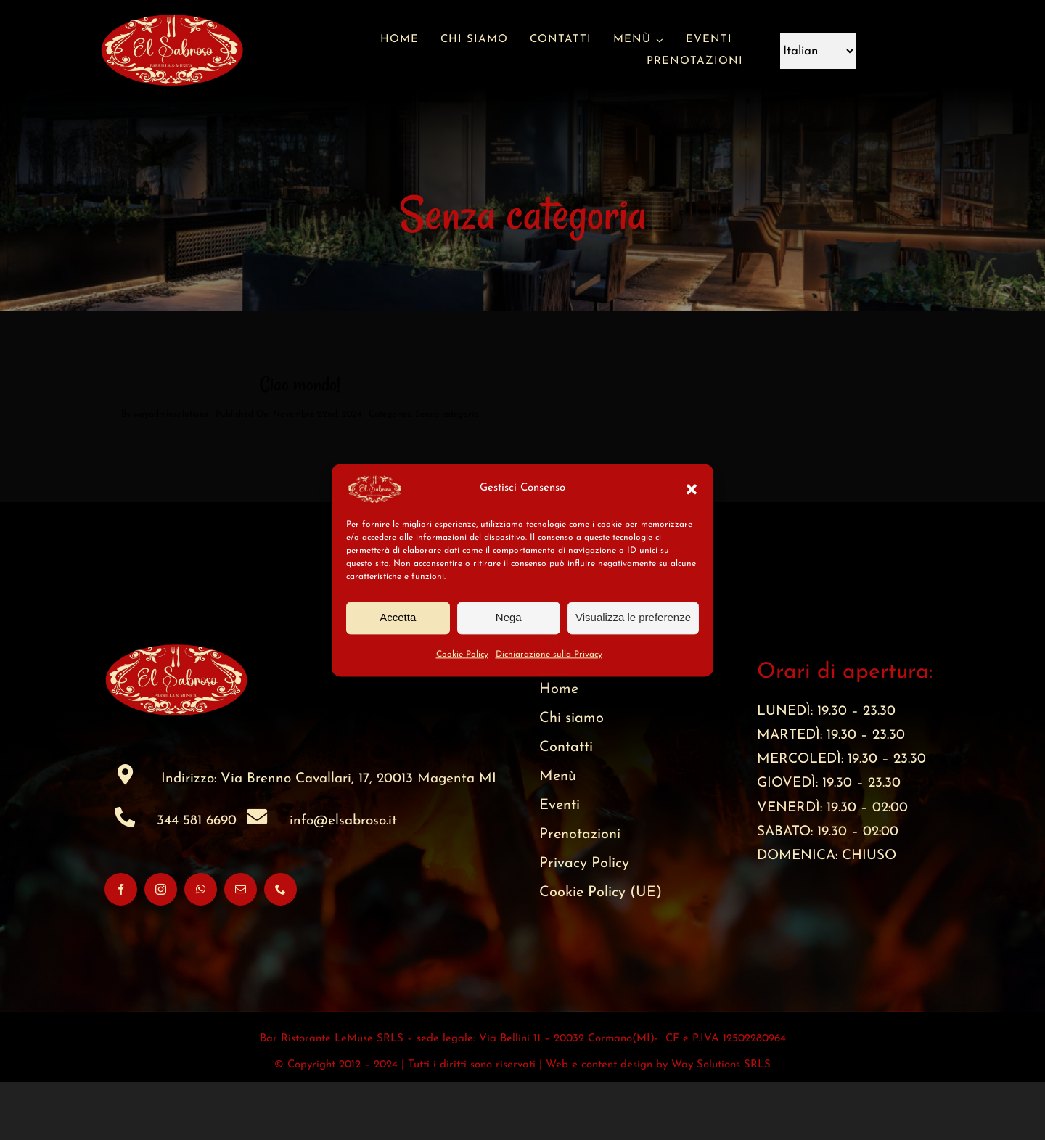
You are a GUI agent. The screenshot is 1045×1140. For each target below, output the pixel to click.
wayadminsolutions (171, 472)
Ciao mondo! (300, 442)
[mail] (240, 947)
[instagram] (160, 947)
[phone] (280, 947)
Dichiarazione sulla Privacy (549, 654)
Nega (509, 617)
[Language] (818, 51)
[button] (691, 489)
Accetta (398, 617)
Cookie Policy (462, 654)
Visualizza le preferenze (633, 617)
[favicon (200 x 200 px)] (172, 7)
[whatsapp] (200, 947)
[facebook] (120, 947)
